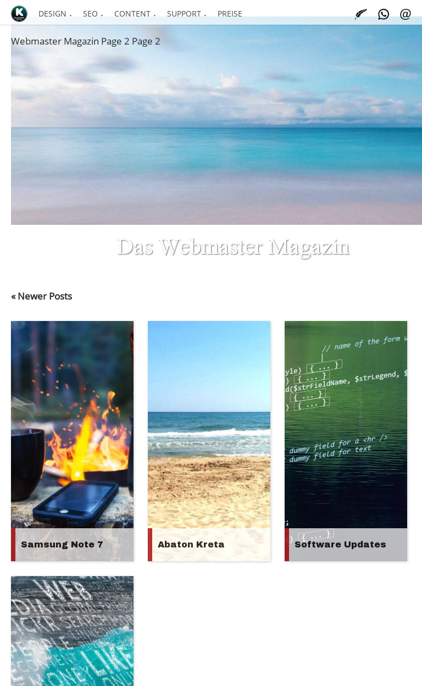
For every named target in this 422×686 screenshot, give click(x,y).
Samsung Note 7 (62, 544)
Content (132, 13)
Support (184, 13)
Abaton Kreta (191, 544)
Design (52, 13)
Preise (230, 13)
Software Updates (340, 544)
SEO (90, 13)
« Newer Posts (41, 296)
